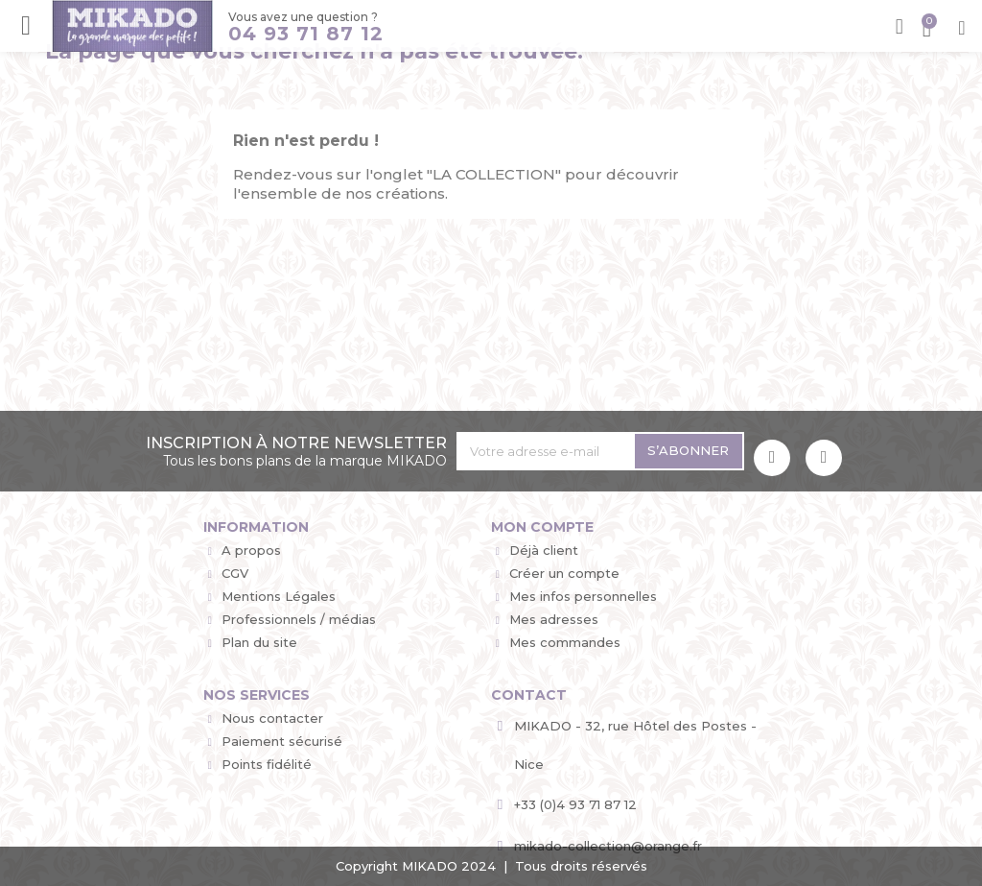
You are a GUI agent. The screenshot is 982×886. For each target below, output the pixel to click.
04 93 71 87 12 (304, 33)
